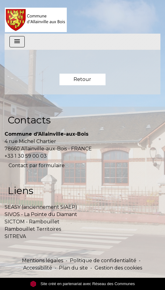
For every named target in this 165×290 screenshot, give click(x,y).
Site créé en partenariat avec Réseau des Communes (82, 283)
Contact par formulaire (37, 165)
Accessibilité (37, 268)
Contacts (29, 120)
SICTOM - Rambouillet (32, 222)
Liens (20, 190)
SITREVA (15, 236)
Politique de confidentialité (103, 260)
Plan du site (73, 268)
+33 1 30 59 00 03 (26, 156)
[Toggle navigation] (17, 41)
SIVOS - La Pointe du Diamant (41, 214)
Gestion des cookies (118, 268)
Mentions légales (42, 260)
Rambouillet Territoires (33, 229)
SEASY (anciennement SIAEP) (41, 207)
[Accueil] (36, 17)
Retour (82, 79)
